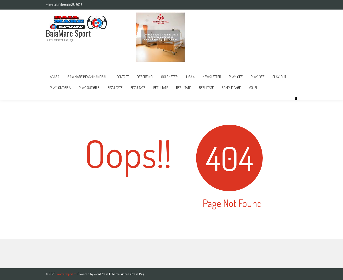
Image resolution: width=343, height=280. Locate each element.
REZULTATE (137, 87)
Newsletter (212, 77)
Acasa (54, 77)
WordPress (101, 274)
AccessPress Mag (132, 274)
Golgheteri (169, 77)
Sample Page (231, 87)
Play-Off (257, 77)
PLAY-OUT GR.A (60, 87)
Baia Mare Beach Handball (87, 77)
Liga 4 (190, 77)
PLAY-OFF (236, 77)
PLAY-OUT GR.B (89, 87)
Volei (253, 87)
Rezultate (115, 87)
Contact (122, 77)
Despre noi (145, 77)
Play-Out (279, 77)
